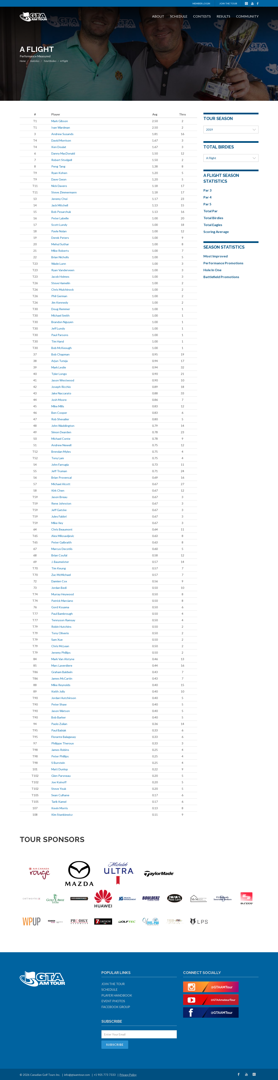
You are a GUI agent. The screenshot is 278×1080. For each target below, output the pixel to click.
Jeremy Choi (59, 199)
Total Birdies (50, 61)
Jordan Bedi (59, 587)
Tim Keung (58, 568)
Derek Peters (60, 237)
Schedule (178, 16)
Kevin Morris (59, 808)
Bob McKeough (61, 348)
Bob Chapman (60, 354)
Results (223, 16)
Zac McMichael (61, 574)
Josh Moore (59, 399)
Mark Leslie (58, 367)
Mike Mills (57, 406)
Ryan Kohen (59, 173)
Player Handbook (116, 995)
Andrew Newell (61, 445)
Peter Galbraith (61, 542)
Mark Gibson (59, 121)
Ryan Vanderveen (62, 270)
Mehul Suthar (60, 244)
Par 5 (207, 204)
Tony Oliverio (60, 633)
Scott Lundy (59, 224)
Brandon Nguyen (62, 322)
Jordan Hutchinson (63, 698)
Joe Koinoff (58, 782)
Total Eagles (212, 225)
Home (23, 61)
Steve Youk (58, 788)
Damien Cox (59, 581)
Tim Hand (57, 341)
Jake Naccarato (61, 393)
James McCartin (61, 678)
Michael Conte (60, 438)
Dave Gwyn (58, 179)
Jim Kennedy (59, 302)
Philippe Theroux (62, 743)
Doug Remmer (60, 309)
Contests (202, 16)
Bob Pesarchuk (61, 211)
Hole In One (212, 270)
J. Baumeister (60, 562)
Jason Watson (60, 711)
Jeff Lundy (58, 328)
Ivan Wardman (60, 127)
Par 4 (207, 197)
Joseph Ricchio (61, 387)
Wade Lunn (58, 263)
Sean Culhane (60, 795)
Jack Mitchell (59, 205)
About (158, 16)
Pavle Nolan (59, 231)
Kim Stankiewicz (61, 814)
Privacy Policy (128, 1074)
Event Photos (113, 1001)
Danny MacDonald (63, 153)
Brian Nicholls (60, 257)
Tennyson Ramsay (63, 620)
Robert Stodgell (61, 160)
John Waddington (62, 425)
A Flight (231, 158)
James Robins (60, 750)
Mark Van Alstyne (62, 659)
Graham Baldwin (61, 672)
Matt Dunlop (59, 769)
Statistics (34, 61)
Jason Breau (59, 497)
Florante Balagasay (63, 737)
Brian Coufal (59, 555)
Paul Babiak (58, 730)
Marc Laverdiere (61, 665)
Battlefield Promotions (221, 277)
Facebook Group (115, 1007)
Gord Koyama (60, 607)
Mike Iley (57, 523)
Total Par (210, 211)
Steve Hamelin (60, 283)
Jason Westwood (62, 380)
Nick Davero (59, 186)
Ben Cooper (59, 412)
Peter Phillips (60, 756)
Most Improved (215, 256)
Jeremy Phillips (61, 652)
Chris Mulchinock (62, 289)
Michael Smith (60, 315)
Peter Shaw (59, 704)
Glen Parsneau (61, 775)
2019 (231, 129)
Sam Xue (57, 639)
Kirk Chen (57, 490)
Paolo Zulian (59, 724)
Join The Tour (228, 3)
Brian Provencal (61, 477)
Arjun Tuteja (59, 361)
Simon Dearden (61, 432)
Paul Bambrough (62, 613)
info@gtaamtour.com (77, 1074)
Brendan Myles (61, 451)
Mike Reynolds (60, 685)
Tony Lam (57, 458)
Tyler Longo (59, 374)
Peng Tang (58, 166)
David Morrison (61, 140)
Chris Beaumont (61, 529)
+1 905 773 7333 (105, 1074)
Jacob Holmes (60, 276)
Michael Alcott (60, 484)
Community (247, 16)
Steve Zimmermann (64, 192)
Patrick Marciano (62, 600)
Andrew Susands (62, 134)
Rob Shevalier (60, 419)
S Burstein (58, 762)
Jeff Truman (59, 471)
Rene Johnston (61, 503)
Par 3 (207, 190)
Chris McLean (60, 646)
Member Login (201, 3)
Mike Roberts (60, 250)
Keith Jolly (58, 691)
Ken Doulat (58, 147)
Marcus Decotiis (61, 549)
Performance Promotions (223, 263)
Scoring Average (216, 232)
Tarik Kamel (58, 801)
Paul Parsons (59, 335)
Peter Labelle (60, 218)
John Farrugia (60, 464)
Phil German (59, 296)
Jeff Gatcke (59, 510)
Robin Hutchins (61, 626)
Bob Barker (58, 717)
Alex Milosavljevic (62, 536)
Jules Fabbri (59, 516)
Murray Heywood (62, 594)
